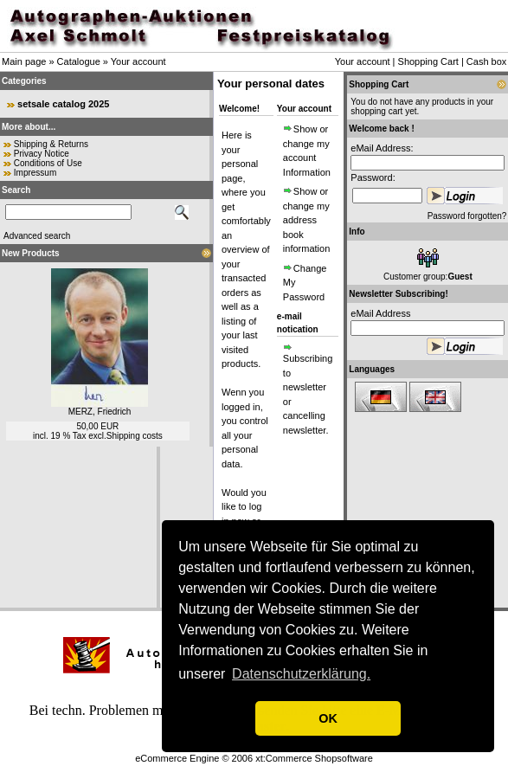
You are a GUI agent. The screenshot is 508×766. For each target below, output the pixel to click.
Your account (138, 61)
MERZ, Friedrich (100, 411)
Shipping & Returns (51, 144)
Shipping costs (134, 436)
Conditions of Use (48, 163)
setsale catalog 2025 (63, 104)
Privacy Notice (41, 153)
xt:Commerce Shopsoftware (314, 758)
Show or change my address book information (306, 220)
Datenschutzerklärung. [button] (301, 673)
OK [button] (328, 718)
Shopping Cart (428, 61)
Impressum (35, 172)
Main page (24, 61)
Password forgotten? (467, 216)
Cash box (486, 61)
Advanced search (36, 236)
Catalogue (78, 61)
